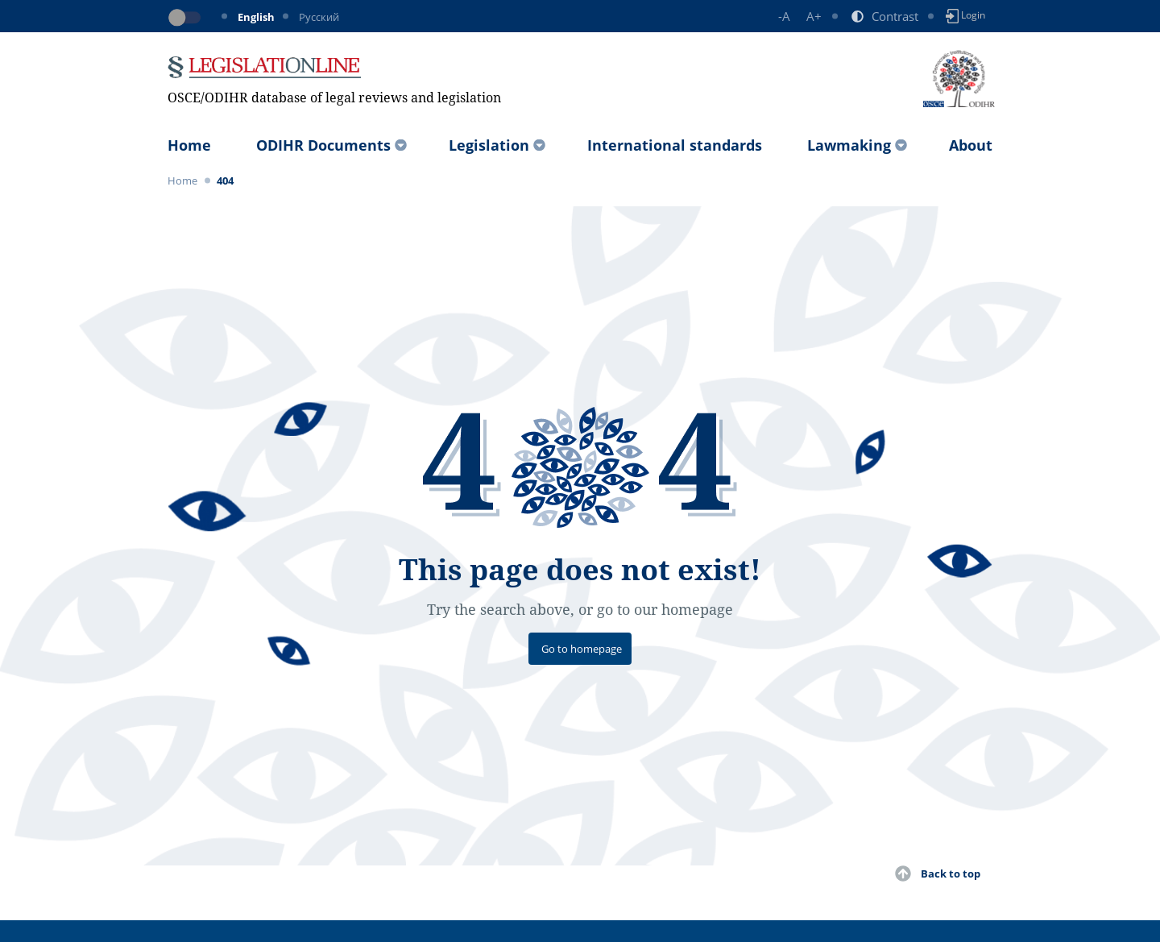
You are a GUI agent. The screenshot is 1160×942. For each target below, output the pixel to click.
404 (225, 180)
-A (784, 16)
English (256, 17)
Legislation (489, 145)
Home (189, 145)
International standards (674, 145)
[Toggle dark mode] (188, 17)
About (970, 145)
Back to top (950, 873)
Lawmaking (849, 145)
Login (965, 15)
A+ (814, 16)
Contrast (895, 16)
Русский (319, 17)
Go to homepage (581, 648)
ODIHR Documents (323, 145)
